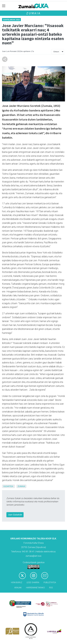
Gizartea (8, 486)
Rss (51, 588)
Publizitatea (50, 582)
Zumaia (33, 13)
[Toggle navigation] (4, 6)
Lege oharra (33, 582)
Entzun (56, 52)
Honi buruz (16, 582)
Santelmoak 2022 (11, 20)
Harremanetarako (35, 588)
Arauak (18, 588)
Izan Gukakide (15, 514)
